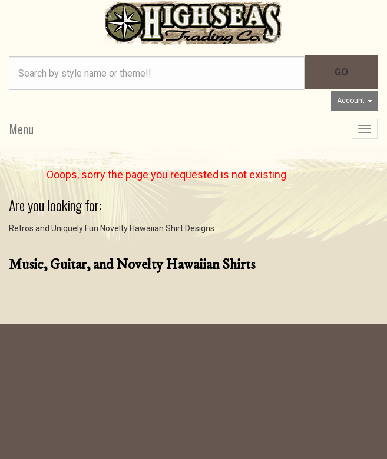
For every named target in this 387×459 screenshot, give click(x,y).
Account (354, 101)
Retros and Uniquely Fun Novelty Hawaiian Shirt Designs (111, 228)
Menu (21, 129)
